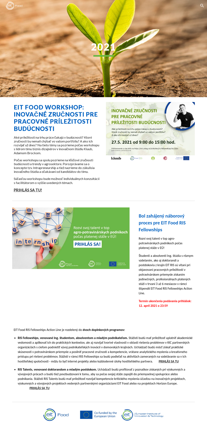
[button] (202, 6)
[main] (103, 48)
